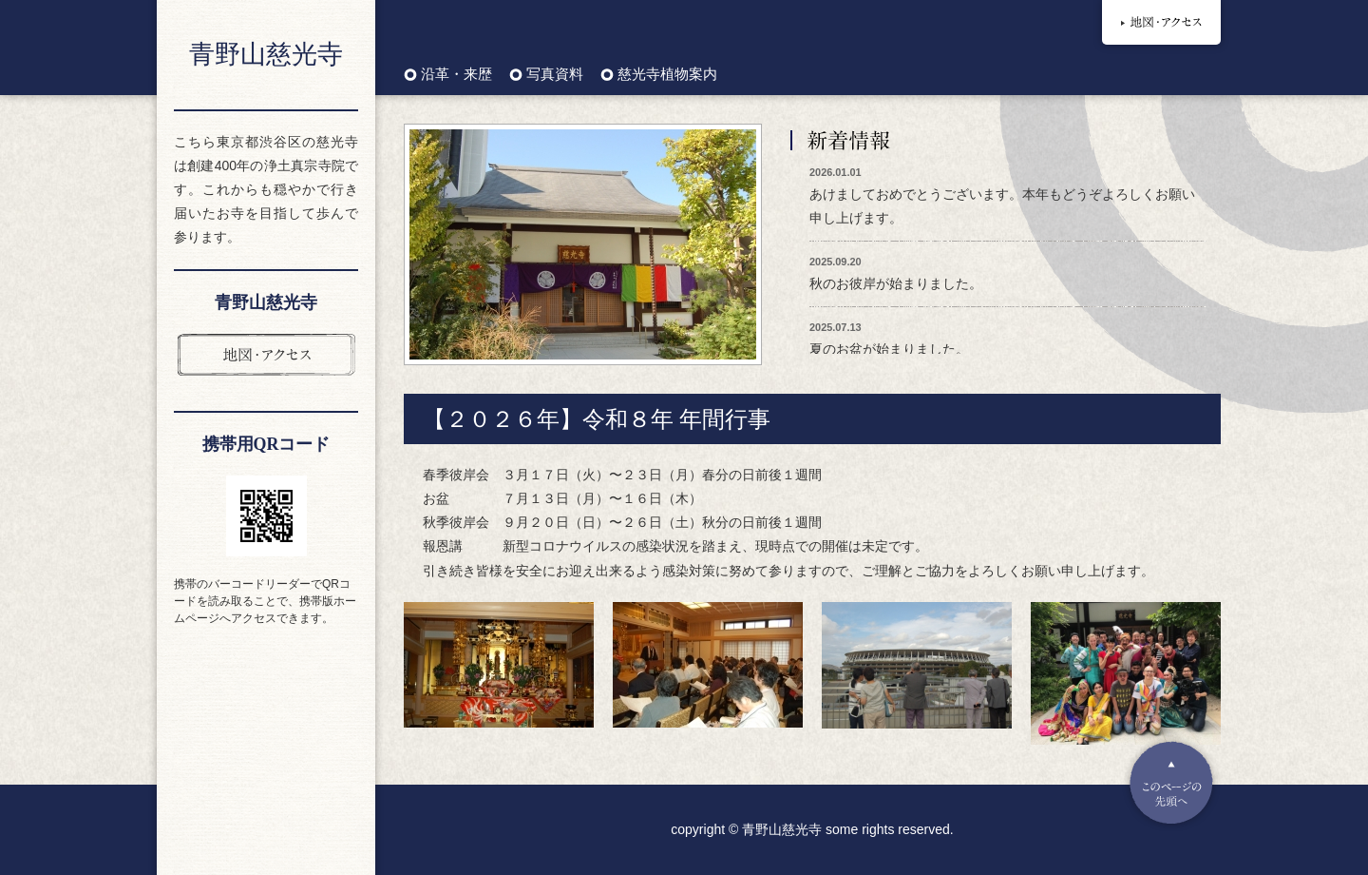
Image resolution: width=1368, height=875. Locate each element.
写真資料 (554, 75)
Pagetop (1171, 782)
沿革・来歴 (456, 75)
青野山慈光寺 (266, 54)
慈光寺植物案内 (667, 75)
